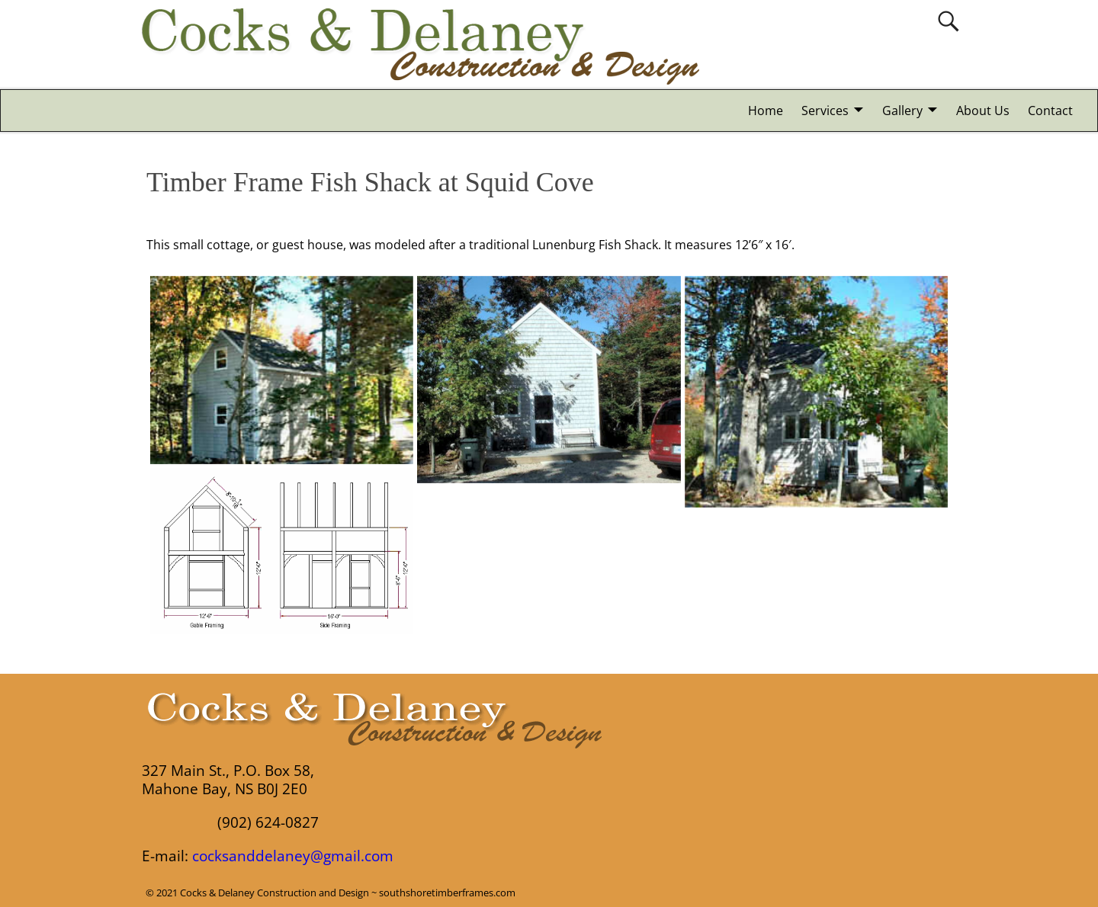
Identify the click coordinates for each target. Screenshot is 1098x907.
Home (765, 110)
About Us (983, 110)
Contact (1050, 110)
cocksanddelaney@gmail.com (292, 855)
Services (825, 110)
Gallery (902, 110)
